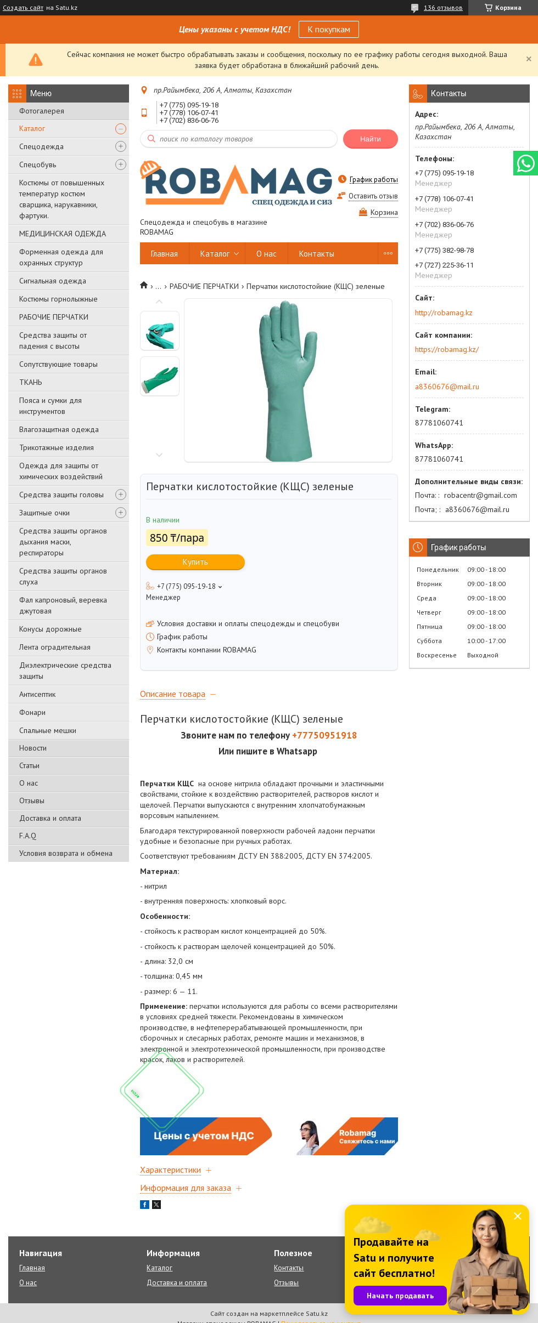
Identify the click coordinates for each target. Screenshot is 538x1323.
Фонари (32, 712)
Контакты (316, 253)
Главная (164, 253)
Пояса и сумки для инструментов (50, 405)
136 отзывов (443, 7)
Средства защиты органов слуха (63, 576)
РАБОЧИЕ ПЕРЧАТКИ (53, 317)
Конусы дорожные (50, 629)
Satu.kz (317, 1313)
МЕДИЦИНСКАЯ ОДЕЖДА (62, 234)
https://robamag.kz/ (447, 349)
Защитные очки (44, 513)
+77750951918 (324, 735)
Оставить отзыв (373, 196)
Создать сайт (23, 8)
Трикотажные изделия (56, 447)
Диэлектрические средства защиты (65, 670)
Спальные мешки (47, 730)
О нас (28, 783)
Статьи (29, 765)
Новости (33, 748)
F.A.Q (27, 836)
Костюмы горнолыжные (58, 299)
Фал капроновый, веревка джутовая (63, 605)
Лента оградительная (55, 647)
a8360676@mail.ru (447, 386)
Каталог (32, 128)
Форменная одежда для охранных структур (61, 257)
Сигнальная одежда (52, 281)
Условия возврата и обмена (66, 853)
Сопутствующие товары (58, 364)
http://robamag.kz (444, 312)
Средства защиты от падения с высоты (53, 340)
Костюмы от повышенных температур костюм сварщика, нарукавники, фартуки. (61, 199)
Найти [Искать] (370, 139)
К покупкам (328, 29)
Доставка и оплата (50, 818)
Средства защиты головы (61, 494)
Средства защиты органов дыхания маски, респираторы (63, 542)
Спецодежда (41, 146)
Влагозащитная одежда (59, 429)
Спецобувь (37, 164)
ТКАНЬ (30, 382)
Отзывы (31, 800)
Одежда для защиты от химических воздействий (61, 471)
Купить (195, 562)
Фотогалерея (41, 111)
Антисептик (37, 694)
